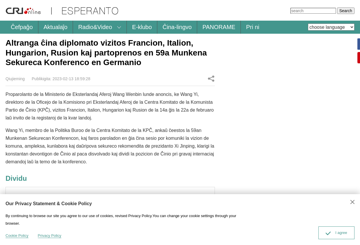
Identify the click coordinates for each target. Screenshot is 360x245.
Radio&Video (95, 27)
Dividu (211, 78)
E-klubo (142, 27)
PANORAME (218, 27)
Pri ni (252, 27)
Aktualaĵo (55, 27)
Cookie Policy (17, 235)
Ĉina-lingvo (177, 27)
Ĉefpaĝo (22, 27)
